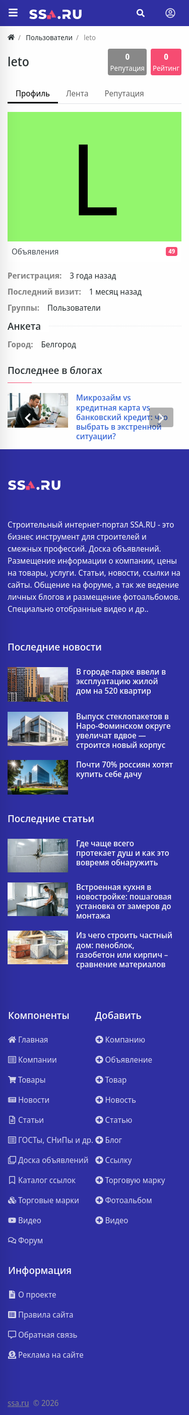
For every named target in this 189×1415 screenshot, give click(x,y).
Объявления (94, 251)
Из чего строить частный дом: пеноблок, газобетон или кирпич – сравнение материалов (124, 950)
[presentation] (28, 417)
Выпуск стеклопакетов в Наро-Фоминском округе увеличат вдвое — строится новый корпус (123, 731)
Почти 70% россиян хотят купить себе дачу (124, 769)
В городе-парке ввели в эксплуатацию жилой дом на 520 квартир (121, 681)
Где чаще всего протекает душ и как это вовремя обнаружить (122, 853)
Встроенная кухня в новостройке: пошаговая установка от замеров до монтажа (123, 901)
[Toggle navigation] (170, 13)
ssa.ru (18, 1402)
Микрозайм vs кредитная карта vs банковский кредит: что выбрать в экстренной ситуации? (122, 417)
